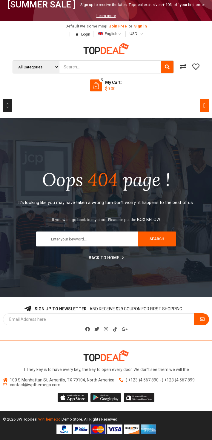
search (157, 239)
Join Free (118, 26)
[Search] (167, 67)
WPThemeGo (49, 419)
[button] (7, 105)
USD (133, 33)
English (107, 33)
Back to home (106, 257)
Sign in (140, 26)
